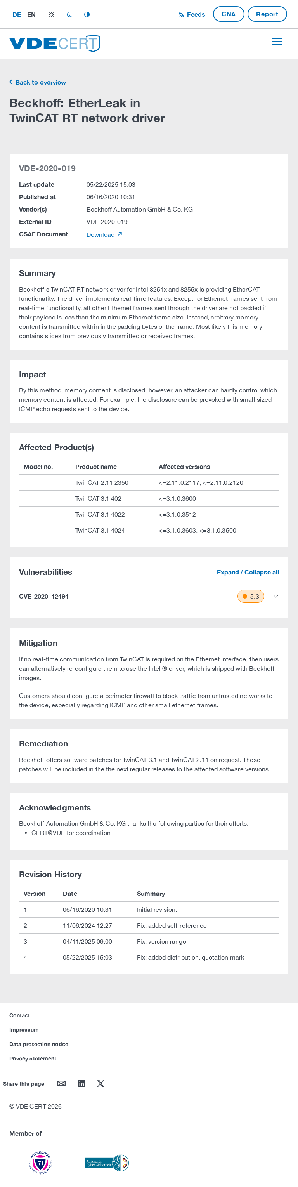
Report (267, 13)
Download (101, 234)
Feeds (195, 14)
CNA (229, 13)
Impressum (24, 1029)
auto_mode (87, 14)
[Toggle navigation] (277, 41)
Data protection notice (38, 1044)
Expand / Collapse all (248, 572)
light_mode (51, 14)
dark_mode (69, 14)
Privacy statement (32, 1058)
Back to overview (40, 82)
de (16, 14)
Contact (19, 1015)
